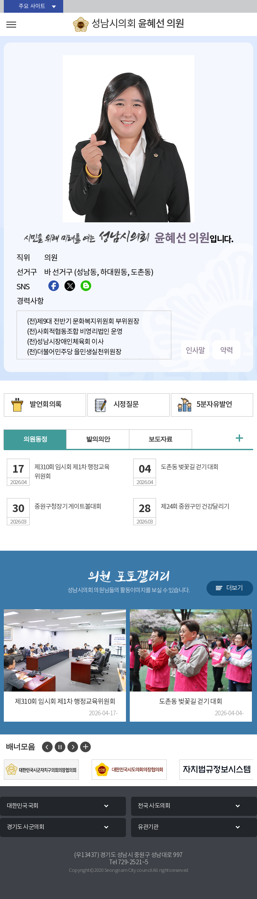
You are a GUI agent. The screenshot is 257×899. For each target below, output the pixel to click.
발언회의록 (45, 404)
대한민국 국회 (22, 806)
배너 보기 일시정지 (60, 747)
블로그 (86, 285)
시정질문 (126, 404)
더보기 (234, 588)
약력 (226, 349)
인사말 (195, 349)
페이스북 (53, 285)
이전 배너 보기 (47, 747)
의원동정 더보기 (239, 438)
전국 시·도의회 (154, 806)
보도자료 (160, 439)
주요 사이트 (32, 6)
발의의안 (98, 439)
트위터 (69, 285)
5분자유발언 (214, 404)
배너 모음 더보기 (85, 747)
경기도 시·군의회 (25, 827)
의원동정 (35, 439)
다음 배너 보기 (72, 747)
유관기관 (148, 827)
